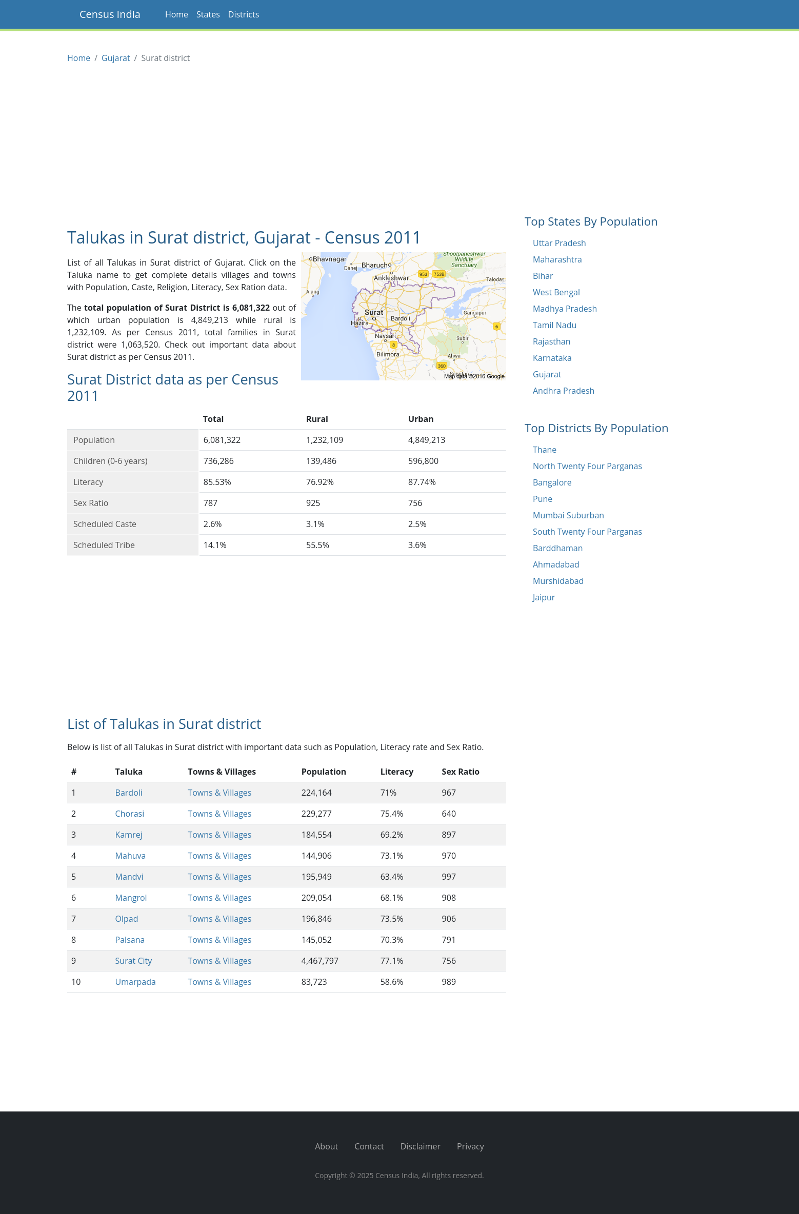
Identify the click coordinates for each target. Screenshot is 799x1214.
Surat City (133, 960)
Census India (110, 14)
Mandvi (129, 876)
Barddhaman (558, 548)
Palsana (130, 939)
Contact (369, 1146)
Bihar (543, 275)
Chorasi (130, 813)
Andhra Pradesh (563, 390)
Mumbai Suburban (568, 515)
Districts (243, 14)
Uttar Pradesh (559, 243)
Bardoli (129, 792)
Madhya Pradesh (565, 308)
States (208, 14)
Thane (544, 449)
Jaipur (544, 597)
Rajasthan (552, 341)
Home (176, 14)
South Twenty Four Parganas (587, 531)
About (326, 1146)
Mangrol (131, 897)
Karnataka (552, 357)
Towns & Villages (219, 792)
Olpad (126, 918)
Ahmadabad (556, 564)
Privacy (470, 1146)
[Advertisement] (286, 146)
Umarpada (135, 981)
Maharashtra (557, 259)
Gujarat (116, 58)
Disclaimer (421, 1146)
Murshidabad (558, 580)
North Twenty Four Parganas (587, 466)
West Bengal (556, 292)
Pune (542, 498)
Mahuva (130, 855)
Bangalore (552, 482)
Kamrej (129, 834)
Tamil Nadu (554, 325)
